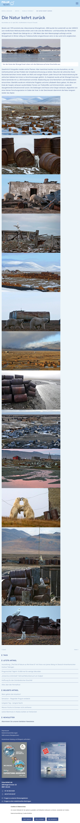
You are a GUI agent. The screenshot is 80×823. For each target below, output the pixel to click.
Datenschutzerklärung (16, 813)
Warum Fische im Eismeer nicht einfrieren (16, 707)
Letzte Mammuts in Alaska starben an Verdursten (19, 712)
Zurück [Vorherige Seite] (4, 649)
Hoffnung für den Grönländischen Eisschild (17, 680)
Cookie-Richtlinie (27, 813)
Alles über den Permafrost (11, 685)
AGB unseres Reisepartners (10, 735)
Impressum (5, 731)
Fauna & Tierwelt (32, 22)
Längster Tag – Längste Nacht (12, 703)
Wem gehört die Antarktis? (11, 694)
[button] (77, 3)
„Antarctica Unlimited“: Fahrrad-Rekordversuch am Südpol (22, 676)
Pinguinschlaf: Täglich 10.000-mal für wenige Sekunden (21, 671)
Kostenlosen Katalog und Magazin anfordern (16, 739)
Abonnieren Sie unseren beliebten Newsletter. (18, 721)
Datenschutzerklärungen (10, 733)
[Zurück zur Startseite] (8, 3)
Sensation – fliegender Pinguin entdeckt (16, 699)
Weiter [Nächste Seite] (76, 649)
